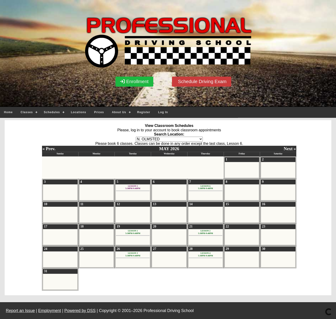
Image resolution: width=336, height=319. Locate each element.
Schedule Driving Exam (201, 81)
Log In (163, 112)
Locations (78, 112)
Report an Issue (20, 310)
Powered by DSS (80, 310)
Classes (27, 112)
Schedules (52, 112)
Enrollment (134, 81)
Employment (49, 310)
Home (8, 112)
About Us (119, 112)
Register (143, 112)
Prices (99, 112)
